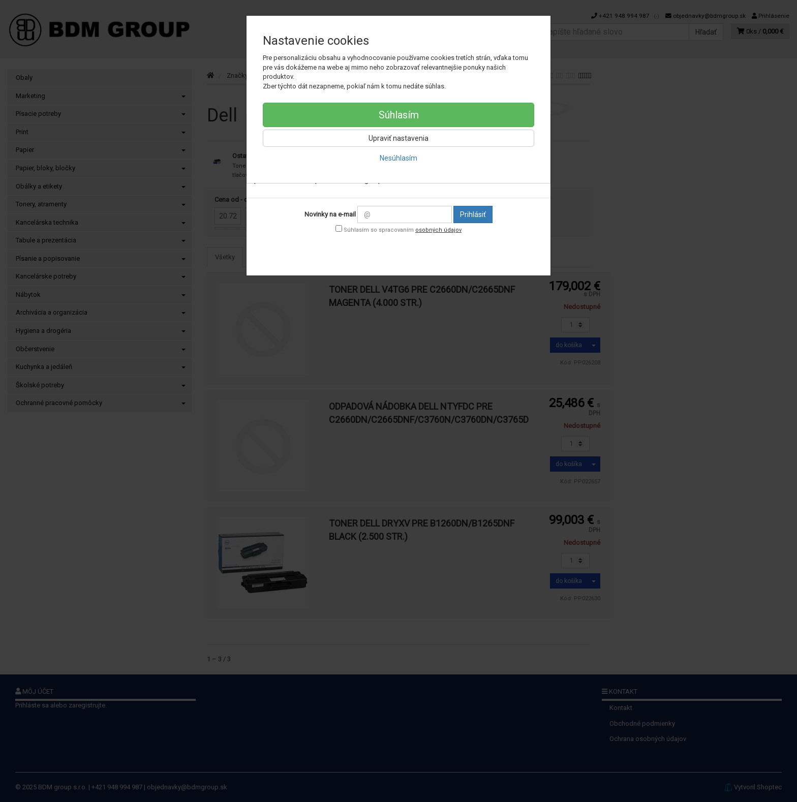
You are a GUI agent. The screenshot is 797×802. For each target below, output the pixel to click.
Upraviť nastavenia (398, 138)
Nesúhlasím (398, 158)
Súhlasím (399, 115)
